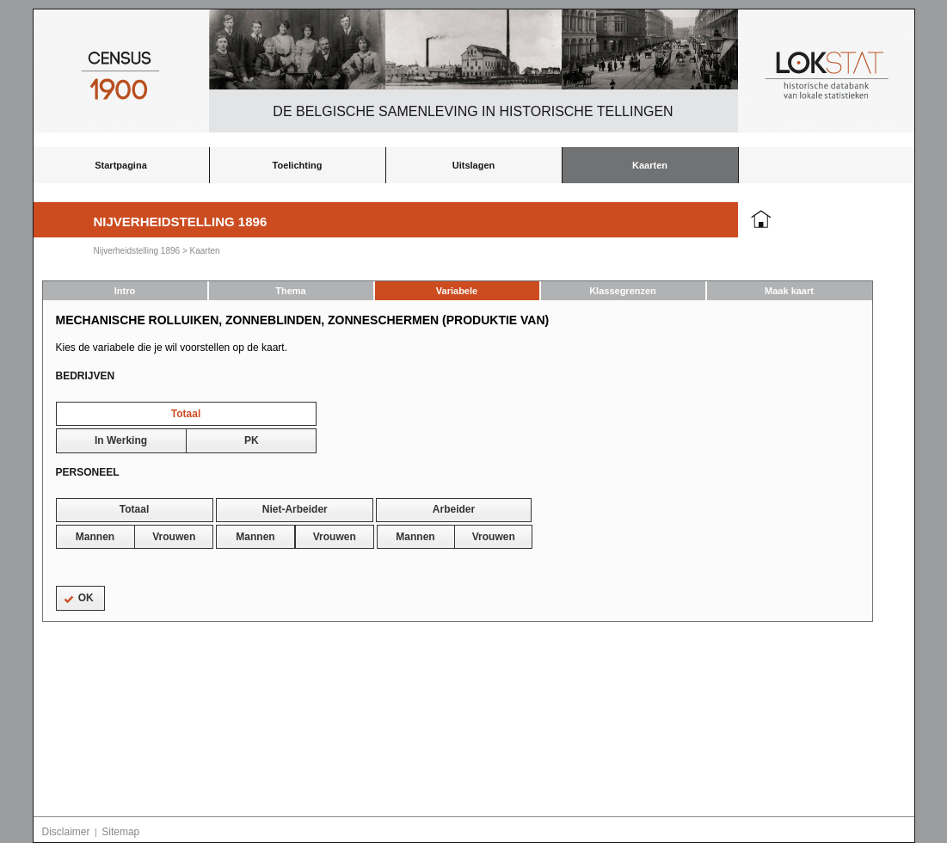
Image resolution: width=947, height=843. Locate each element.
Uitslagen (473, 165)
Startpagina (121, 165)
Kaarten (649, 165)
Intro (124, 291)
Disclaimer (66, 832)
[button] (186, 414)
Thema (290, 291)
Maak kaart (789, 291)
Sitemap (120, 832)
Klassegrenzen (622, 291)
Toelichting (298, 165)
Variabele (456, 291)
